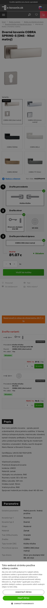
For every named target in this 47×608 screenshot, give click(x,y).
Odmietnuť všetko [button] (23, 592)
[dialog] (23, 304)
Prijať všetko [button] (23, 598)
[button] (23, 603)
